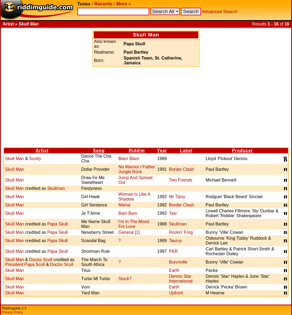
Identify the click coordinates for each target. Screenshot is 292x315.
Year (162, 150)
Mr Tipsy (177, 196)
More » (123, 3)
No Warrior (128, 167)
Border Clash (181, 169)
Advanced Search (219, 11)
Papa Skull (57, 224)
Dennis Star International (181, 278)
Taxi (173, 213)
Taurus (175, 240)
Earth (174, 270)
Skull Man (14, 158)
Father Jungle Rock (136, 169)
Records (103, 3)
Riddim (137, 150)
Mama (124, 205)
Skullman (56, 188)
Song (99, 150)
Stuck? (125, 278)
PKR (173, 251)
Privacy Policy (12, 312)
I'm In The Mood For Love (133, 224)
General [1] (129, 232)
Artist (42, 150)
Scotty (35, 158)
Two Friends (180, 180)
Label (186, 150)
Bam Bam (127, 213)
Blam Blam (128, 158)
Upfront (176, 293)
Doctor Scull (40, 259)
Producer (242, 150)
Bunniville (178, 262)
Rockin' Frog (181, 232)
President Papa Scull (25, 264)
